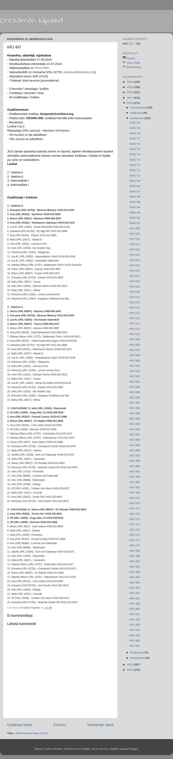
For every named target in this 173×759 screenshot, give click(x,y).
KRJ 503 (135, 371)
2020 (130, 81)
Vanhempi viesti (100, 725)
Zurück (131, 58)
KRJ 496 (135, 408)
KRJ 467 (135, 561)
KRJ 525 (135, 254)
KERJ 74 (135, 154)
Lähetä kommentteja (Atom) (31, 733)
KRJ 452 (135, 640)
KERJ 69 (135, 180)
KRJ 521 (135, 276)
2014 (130, 669)
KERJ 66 (135, 196)
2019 (130, 87)
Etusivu (60, 725)
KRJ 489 (135, 445)
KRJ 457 (135, 614)
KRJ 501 (135, 381)
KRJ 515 (135, 307)
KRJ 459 (135, 603)
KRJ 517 (135, 297)
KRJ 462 (135, 587)
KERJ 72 (135, 165)
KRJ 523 (135, 265)
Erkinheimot (134, 67)
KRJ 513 (135, 318)
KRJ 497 (135, 402)
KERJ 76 (135, 143)
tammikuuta (137, 657)
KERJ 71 (135, 170)
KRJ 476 (135, 513)
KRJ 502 (135, 376)
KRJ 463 (135, 582)
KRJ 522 (135, 270)
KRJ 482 (135, 482)
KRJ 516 (135, 302)
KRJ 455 (135, 624)
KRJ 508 (135, 344)
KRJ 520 (135, 281)
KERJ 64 (135, 207)
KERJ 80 (135, 122)
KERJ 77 (135, 138)
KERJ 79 (135, 128)
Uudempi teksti (19, 725)
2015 (130, 664)
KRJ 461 (135, 593)
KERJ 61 (135, 223)
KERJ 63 (135, 212)
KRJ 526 (135, 249)
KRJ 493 (135, 423)
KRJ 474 (135, 524)
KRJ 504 (135, 365)
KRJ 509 (135, 339)
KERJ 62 (135, 217)
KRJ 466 (135, 566)
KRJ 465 (135, 571)
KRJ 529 (135, 233)
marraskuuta (138, 107)
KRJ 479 (135, 498)
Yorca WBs (133, 62)
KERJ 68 (135, 186)
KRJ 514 (135, 313)
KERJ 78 (135, 133)
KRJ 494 (135, 418)
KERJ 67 (135, 191)
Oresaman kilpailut (31, 20)
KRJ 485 (135, 466)
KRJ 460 (135, 598)
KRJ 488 (135, 450)
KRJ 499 (135, 392)
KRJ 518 (135, 291)
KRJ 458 (135, 608)
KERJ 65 (135, 201)
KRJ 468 (135, 556)
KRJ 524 (135, 260)
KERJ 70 (135, 175)
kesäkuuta (136, 652)
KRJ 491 (135, 434)
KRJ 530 (135, 228)
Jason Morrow (99, 748)
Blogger (133, 748)
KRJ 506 (135, 355)
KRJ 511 (135, 328)
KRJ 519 (135, 286)
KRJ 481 (135, 487)
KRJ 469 (135, 550)
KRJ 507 (135, 349)
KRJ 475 (135, 519)
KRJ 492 (135, 429)
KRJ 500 (135, 386)
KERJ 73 (135, 159)
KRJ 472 (135, 534)
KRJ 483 (135, 476)
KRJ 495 (135, 413)
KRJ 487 (135, 455)
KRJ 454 (135, 629)
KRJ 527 (135, 244)
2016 (130, 102)
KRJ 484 (135, 471)
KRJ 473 (135, 529)
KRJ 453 (135, 635)
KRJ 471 (135, 540)
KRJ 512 (135, 323)
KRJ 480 (135, 492)
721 (131, 43)
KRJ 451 (135, 645)
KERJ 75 (135, 149)
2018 (130, 92)
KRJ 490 (135, 439)
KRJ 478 (135, 503)
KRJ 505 (135, 360)
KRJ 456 (135, 619)
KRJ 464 (135, 577)
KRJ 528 (135, 238)
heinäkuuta (137, 118)
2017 (130, 97)
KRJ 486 (135, 460)
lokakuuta (136, 112)
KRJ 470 (135, 545)
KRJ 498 (135, 397)
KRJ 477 (135, 508)
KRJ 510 (135, 334)
